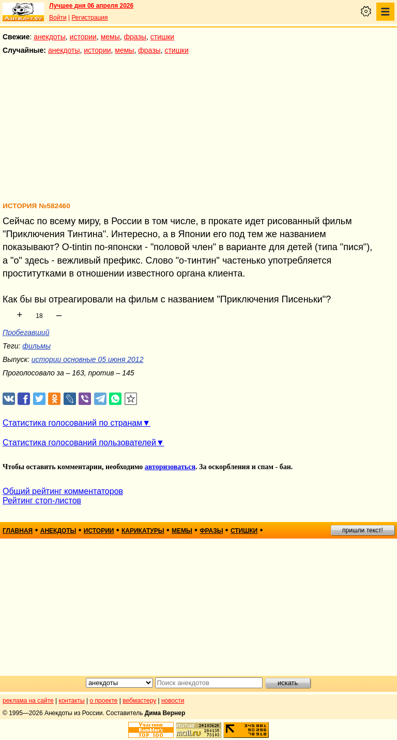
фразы (135, 37)
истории (83, 37)
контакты (72, 700)
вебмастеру (139, 700)
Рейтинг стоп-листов (42, 500)
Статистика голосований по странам (72, 422)
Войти (58, 17)
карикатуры (142, 530)
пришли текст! (362, 530)
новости (172, 700)
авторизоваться (170, 467)
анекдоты (50, 37)
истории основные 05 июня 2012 (88, 359)
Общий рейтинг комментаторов (63, 491)
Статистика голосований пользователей (79, 442)
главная (18, 530)
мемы (110, 37)
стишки (162, 37)
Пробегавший (26, 332)
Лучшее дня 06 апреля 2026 (91, 5)
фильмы (36, 346)
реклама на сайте (28, 700)
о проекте (104, 700)
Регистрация (89, 17)
